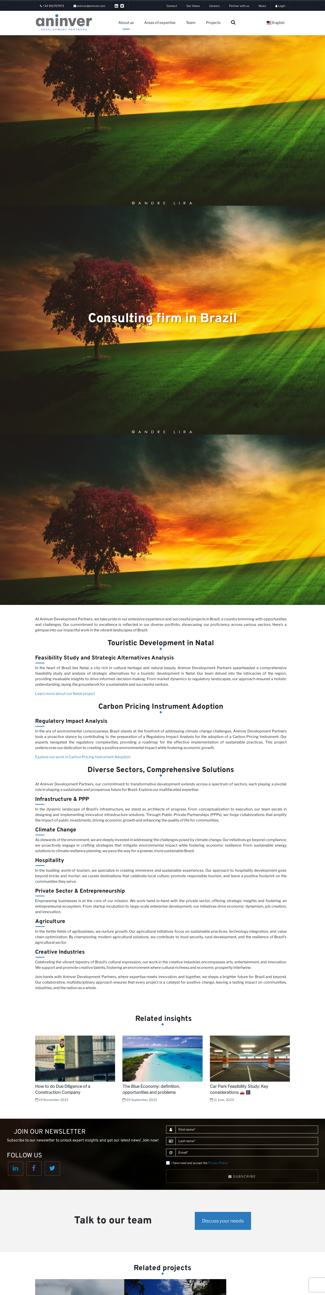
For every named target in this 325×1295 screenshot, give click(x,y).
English (276, 22)
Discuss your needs (223, 1221)
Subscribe (242, 1176)
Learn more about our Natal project (65, 693)
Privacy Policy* (218, 1163)
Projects (213, 22)
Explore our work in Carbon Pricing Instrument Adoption (82, 757)
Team (190, 22)
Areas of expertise (159, 22)
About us (126, 22)
